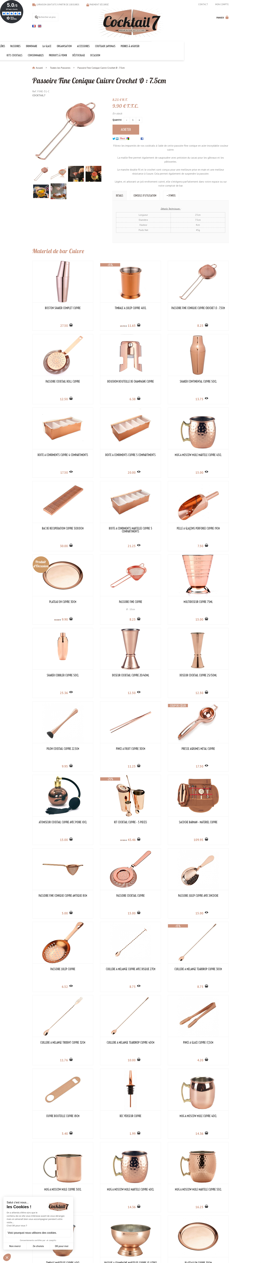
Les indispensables (108, 1225)
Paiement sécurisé (99, 4)
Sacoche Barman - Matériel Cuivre (206, 674)
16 (156, 986)
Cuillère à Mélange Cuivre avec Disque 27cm (54, 823)
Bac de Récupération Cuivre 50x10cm (105, 456)
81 (55, 1059)
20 (206, 398)
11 (106, 325)
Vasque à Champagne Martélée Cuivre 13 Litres (55, 1043)
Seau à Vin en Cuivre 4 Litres (54, 1115)
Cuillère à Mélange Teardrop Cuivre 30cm (105, 823)
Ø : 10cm (105, 535)
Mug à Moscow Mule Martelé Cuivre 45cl (55, 456)
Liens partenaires (74, 1221)
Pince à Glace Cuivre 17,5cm (55, 894)
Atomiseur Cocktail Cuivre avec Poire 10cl (105, 676)
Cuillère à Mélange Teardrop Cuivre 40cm (206, 823)
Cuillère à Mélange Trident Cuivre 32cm (155, 823)
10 (206, 839)
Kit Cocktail (104, 1218)
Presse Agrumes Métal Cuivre (55, 674)
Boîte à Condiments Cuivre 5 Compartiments (206, 382)
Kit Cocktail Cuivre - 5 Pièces (155, 674)
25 (206, 545)
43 (156, 692)
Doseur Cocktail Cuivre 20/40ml (55, 601)
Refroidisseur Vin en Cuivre (155, 1041)
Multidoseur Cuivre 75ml (155, 527)
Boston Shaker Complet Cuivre (55, 307)
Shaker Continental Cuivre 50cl (105, 380)
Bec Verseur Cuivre (155, 894)
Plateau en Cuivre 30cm (54, 527)
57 (146, 692)
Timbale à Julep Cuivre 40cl (105, 307)
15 (55, 472)
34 (47, 545)
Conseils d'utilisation (144, 195)
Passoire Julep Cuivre (206, 748)
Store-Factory (140, 1249)
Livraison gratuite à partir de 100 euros (58, 4)
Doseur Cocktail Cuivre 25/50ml (105, 601)
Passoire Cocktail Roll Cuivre (206, 307)
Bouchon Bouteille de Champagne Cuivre (55, 382)
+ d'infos (171, 195)
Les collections (106, 1214)
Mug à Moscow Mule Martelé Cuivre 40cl (105, 970)
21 (156, 472)
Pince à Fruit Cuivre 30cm (206, 601)
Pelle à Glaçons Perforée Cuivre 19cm (206, 456)
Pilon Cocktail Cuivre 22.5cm (155, 601)
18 (55, 986)
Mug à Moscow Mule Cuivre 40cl (206, 894)
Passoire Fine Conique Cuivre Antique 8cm (55, 750)
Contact (203, 4)
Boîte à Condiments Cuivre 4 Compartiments (155, 382)
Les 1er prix (105, 1228)
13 (96, 325)
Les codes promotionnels (111, 1232)
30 (106, 472)
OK (158, 1225)
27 (55, 325)
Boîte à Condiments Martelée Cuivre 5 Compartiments (155, 456)
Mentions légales (122, 1249)
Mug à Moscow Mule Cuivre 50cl (55, 968)
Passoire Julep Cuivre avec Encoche (155, 750)
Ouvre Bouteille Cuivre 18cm (105, 894)
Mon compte (222, 4)
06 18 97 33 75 (221, 1225)
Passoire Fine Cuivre (105, 527)
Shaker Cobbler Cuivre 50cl (206, 527)
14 (206, 912)
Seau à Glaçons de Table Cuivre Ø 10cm (206, 1043)
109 (205, 692)
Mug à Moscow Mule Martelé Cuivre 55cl (155, 970)
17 (156, 398)
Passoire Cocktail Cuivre (105, 748)
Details (119, 195)
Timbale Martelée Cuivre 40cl (206, 968)
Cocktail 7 (213, 1211)
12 (206, 325)
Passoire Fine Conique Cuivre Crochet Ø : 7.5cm (104, 80)
